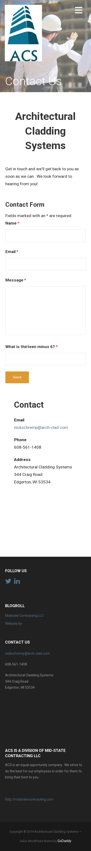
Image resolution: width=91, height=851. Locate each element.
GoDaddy (64, 841)
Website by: (14, 623)
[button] (78, 11)
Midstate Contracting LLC (24, 616)
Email (11, 251)
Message (15, 280)
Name (12, 223)
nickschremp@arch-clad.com (41, 427)
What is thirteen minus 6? (31, 346)
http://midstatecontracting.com (29, 799)
